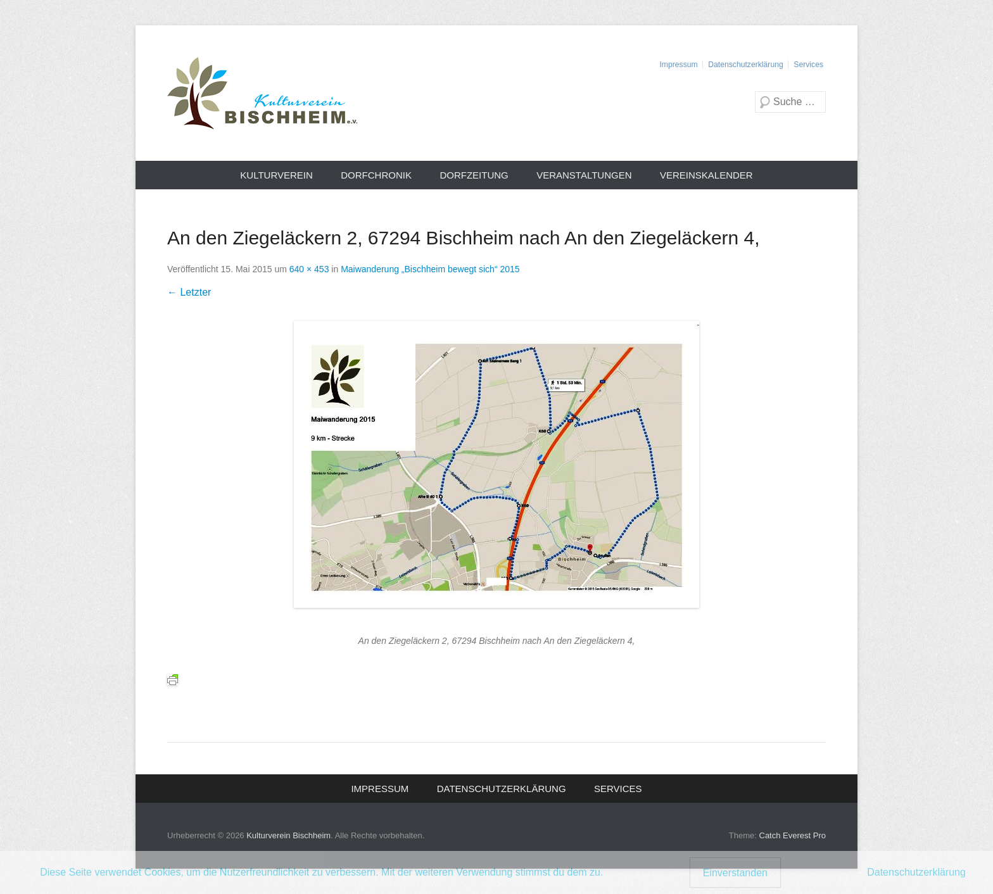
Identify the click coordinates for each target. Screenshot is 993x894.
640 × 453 (309, 269)
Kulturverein (276, 175)
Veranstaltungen (583, 175)
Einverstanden (735, 872)
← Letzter (189, 292)
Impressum (678, 64)
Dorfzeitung (474, 175)
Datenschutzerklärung (745, 64)
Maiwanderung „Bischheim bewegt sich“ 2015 (430, 269)
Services (808, 64)
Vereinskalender (706, 175)
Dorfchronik (376, 175)
